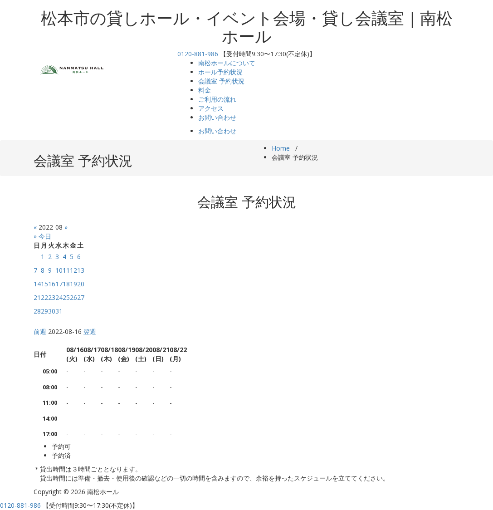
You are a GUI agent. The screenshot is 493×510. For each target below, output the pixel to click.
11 (66, 270)
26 (73, 297)
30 (51, 311)
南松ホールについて (226, 63)
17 (59, 284)
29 (44, 311)
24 (59, 297)
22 (44, 297)
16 (51, 284)
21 (37, 297)
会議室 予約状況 (221, 81)
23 (51, 297)
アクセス (211, 108)
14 (37, 284)
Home (281, 148)
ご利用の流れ (217, 99)
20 (80, 284)
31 (59, 311)
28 (37, 311)
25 (66, 297)
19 (73, 284)
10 (59, 270)
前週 (40, 331)
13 (80, 270)
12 (73, 270)
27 (80, 297)
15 (44, 284)
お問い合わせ (217, 117)
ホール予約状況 (220, 72)
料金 (204, 90)
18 (66, 284)
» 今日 (42, 236)
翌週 (89, 331)
